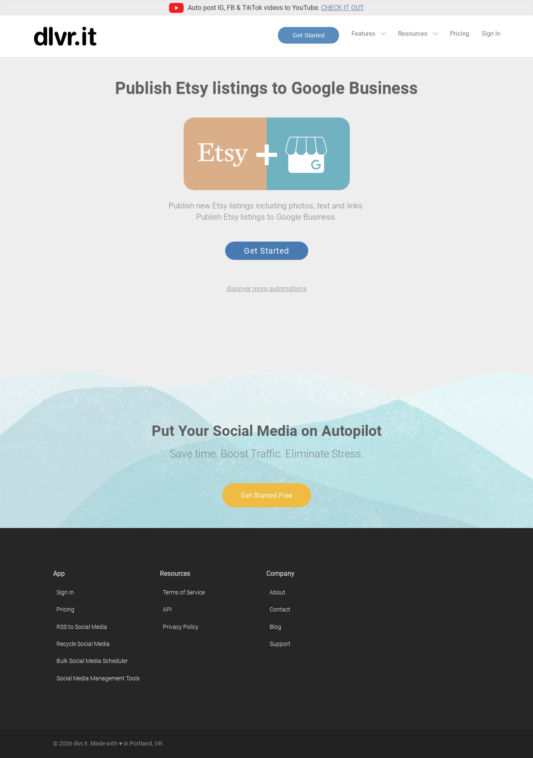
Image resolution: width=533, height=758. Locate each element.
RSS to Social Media (81, 627)
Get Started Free (266, 495)
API (167, 609)
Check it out (342, 8)
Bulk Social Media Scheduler (92, 661)
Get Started (308, 35)
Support (280, 644)
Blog (275, 627)
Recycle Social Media (83, 644)
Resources (417, 33)
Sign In (490, 33)
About (277, 592)
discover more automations (266, 289)
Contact (280, 609)
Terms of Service (184, 592)
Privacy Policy (181, 627)
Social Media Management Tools (98, 678)
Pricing (459, 33)
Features (368, 33)
